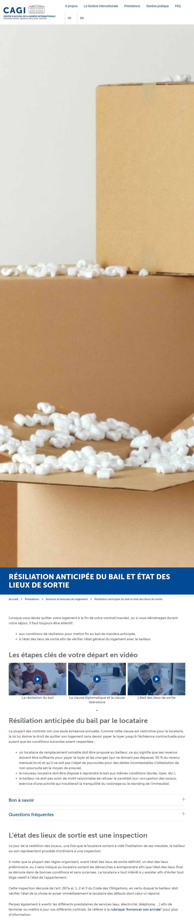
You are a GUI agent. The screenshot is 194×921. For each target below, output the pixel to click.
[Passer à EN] (80, 18)
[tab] (97, 800)
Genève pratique (157, 6)
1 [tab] (97, 710)
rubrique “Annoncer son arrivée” (136, 909)
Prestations (132, 6)
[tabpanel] (37, 681)
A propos (71, 6)
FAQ (178, 6)
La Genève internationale (101, 6)
